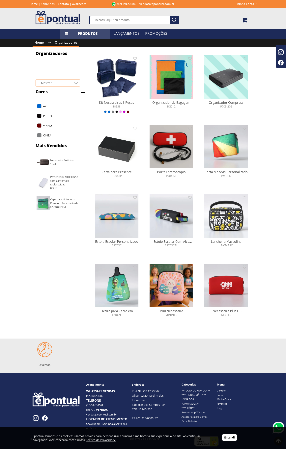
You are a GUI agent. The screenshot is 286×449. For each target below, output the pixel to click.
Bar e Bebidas (189, 421)
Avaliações (79, 4)
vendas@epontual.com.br (101, 414)
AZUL (46, 106)
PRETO (47, 116)
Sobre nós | (49, 4)
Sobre (220, 395)
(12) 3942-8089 (126, 4)
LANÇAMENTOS (126, 33)
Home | (35, 4)
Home (39, 42)
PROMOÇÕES (156, 33)
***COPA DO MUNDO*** (196, 390)
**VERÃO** (188, 408)
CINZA (47, 135)
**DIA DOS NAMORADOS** (191, 401)
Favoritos (222, 403)
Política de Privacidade (101, 440)
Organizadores (66, 42)
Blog (219, 408)
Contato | (64, 4)
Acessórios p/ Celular (193, 412)
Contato (221, 390)
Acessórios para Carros (195, 416)
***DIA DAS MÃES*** (194, 395)
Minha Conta (247, 4)
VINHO (47, 126)
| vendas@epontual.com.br (155, 4)
